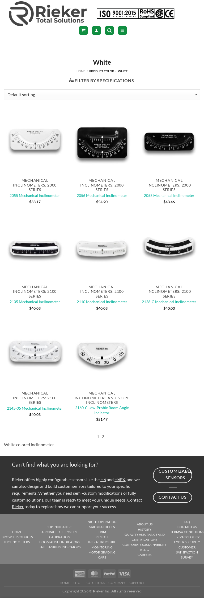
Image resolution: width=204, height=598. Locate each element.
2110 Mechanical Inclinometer (102, 301)
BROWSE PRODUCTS (17, 537)
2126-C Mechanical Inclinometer (169, 301)
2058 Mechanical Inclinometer (169, 195)
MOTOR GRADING (102, 552)
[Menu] (122, 30)
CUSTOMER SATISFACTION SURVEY (187, 552)
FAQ (187, 522)
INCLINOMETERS (17, 542)
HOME (17, 532)
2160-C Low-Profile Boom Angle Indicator (102, 410)
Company (116, 583)
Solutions (95, 583)
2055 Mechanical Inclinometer (35, 195)
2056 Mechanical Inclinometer (102, 195)
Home (80, 71)
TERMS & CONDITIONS (187, 532)
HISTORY (144, 529)
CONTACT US (187, 527)
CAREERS (144, 555)
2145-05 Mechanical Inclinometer (35, 408)
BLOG (144, 550)
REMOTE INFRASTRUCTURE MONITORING (102, 542)
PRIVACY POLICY (187, 537)
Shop (78, 583)
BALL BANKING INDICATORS (59, 547)
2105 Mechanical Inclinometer (35, 301)
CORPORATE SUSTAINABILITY (144, 545)
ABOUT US (144, 524)
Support (136, 583)
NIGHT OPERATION (102, 522)
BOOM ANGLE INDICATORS (59, 542)
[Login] (96, 30)
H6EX (119, 479)
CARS (102, 557)
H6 (103, 479)
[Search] (109, 30)
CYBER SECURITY (187, 542)
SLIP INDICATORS (59, 527)
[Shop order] (102, 94)
